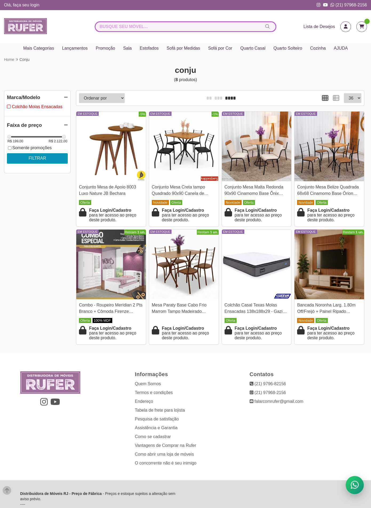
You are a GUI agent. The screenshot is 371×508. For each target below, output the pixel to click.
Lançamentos (75, 48)
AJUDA (341, 48)
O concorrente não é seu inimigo (166, 463)
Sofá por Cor (220, 48)
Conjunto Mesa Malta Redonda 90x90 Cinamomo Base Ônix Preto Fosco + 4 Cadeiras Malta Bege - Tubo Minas (255, 191)
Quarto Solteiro (287, 48)
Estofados (149, 48)
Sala (127, 48)
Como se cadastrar (153, 436)
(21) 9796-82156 (268, 383)
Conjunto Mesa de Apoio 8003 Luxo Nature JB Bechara (107, 190)
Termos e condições (154, 392)
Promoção (105, 48)
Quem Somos (148, 383)
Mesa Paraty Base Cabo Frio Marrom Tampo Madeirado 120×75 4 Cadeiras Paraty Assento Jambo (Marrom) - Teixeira (179, 309)
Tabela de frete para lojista (160, 410)
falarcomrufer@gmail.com (277, 401)
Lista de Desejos (319, 26)
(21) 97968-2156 (348, 5)
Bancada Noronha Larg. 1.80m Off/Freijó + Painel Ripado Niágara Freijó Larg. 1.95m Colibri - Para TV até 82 (329, 309)
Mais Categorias (38, 48)
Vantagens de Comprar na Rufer (165, 445)
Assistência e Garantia (156, 428)
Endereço (144, 401)
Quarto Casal (252, 48)
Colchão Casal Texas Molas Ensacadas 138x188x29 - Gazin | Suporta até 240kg (256, 309)
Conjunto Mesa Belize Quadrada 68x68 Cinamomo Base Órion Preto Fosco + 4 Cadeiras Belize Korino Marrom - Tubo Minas (328, 191)
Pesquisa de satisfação (157, 419)
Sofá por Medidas (183, 48)
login (34, 5)
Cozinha (318, 48)
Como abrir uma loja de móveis (164, 454)
